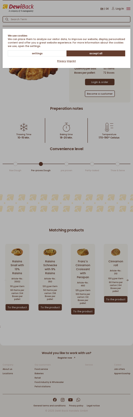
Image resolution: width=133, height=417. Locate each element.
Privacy (61, 61)
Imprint (71, 61)
